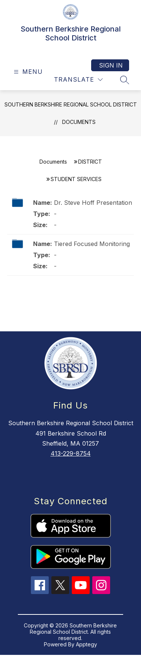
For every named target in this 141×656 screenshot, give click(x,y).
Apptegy (86, 644)
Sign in (111, 65)
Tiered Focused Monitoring (92, 243)
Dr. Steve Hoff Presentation (93, 202)
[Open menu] (27, 71)
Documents (79, 122)
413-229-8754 (71, 453)
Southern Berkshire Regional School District (70, 104)
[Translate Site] (78, 79)
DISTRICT (90, 161)
